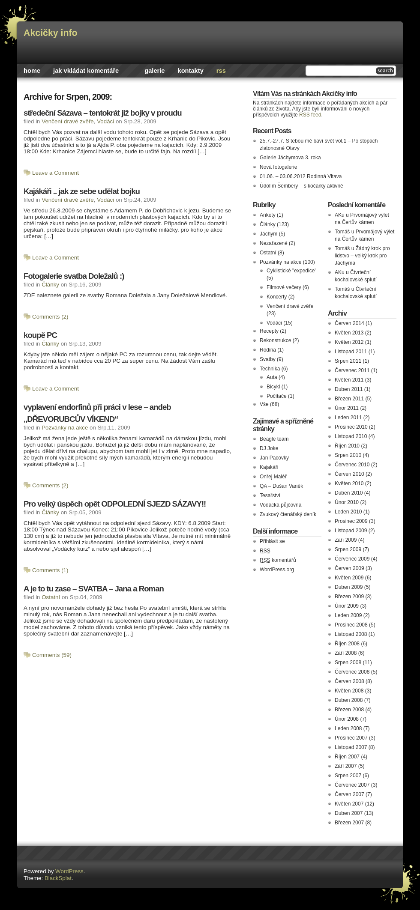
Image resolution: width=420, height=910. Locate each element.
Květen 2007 (349, 804)
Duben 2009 (349, 587)
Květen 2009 (349, 578)
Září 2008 (346, 653)
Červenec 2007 (352, 785)
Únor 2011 (347, 408)
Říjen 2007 (347, 757)
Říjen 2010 (347, 446)
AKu (340, 215)
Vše (264, 404)
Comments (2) (50, 316)
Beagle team (274, 439)
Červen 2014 (349, 323)
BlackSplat (58, 878)
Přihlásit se (272, 541)
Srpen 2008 (348, 662)
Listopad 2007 (351, 747)
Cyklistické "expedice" (292, 271)
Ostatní (51, 597)
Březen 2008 (349, 710)
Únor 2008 (347, 719)
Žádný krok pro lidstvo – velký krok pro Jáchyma (362, 255)
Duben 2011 (349, 389)
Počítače (277, 396)
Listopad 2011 (351, 352)
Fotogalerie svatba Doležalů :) (74, 276)
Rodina (268, 350)
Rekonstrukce (275, 340)
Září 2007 (346, 766)
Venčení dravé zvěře (68, 121)
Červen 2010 (349, 474)
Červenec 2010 (352, 465)
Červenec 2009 (352, 559)
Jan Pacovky (274, 458)
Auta (272, 377)
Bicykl (273, 387)
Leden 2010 (348, 512)
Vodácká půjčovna (280, 505)
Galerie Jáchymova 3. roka (290, 158)
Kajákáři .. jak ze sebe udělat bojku (82, 191)
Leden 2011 (348, 418)
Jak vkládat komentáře (86, 70)
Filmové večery (284, 287)
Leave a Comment (55, 173)
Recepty (269, 331)
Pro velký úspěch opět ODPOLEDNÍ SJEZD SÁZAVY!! (115, 503)
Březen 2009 (349, 597)
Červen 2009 (349, 568)
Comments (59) (52, 655)
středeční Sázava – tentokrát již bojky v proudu (103, 112)
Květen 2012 (349, 342)
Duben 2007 (349, 813)
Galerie (154, 70)
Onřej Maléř (273, 477)
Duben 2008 (349, 700)
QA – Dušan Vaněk (281, 486)
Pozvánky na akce (65, 427)
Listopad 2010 (351, 436)
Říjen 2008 (347, 644)
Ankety (268, 215)
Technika (270, 369)
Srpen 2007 (348, 776)
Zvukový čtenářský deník (288, 514)
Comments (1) (50, 570)
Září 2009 (346, 540)
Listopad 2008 (351, 634)
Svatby (268, 359)
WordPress (69, 871)
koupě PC (40, 335)
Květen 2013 (349, 333)
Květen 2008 (349, 691)
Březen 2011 (349, 399)
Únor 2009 (347, 606)
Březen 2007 (349, 823)
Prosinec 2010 (351, 427)
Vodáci (105, 121)
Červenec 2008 (352, 672)
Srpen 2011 (348, 361)
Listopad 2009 (351, 531)
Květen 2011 (349, 380)
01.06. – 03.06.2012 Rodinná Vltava (301, 176)
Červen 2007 (349, 794)
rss (221, 70)
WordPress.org (277, 570)
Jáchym (268, 234)
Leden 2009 (348, 615)
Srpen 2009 (348, 549)
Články (50, 284)
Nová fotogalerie (278, 167)
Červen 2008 (349, 681)
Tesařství (270, 495)
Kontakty (191, 70)
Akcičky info (51, 33)
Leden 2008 (348, 728)
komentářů (278, 560)
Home (32, 70)
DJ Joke (269, 448)
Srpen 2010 (348, 455)
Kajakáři (269, 467)
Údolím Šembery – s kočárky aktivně (301, 186)
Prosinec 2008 (351, 625)
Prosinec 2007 (351, 738)
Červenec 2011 (352, 370)
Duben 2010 (349, 493)
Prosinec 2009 (351, 521)
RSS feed (310, 115)
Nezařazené (274, 243)
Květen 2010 (349, 483)
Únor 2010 (347, 502)
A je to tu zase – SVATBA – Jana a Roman (94, 588)
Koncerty (277, 297)
